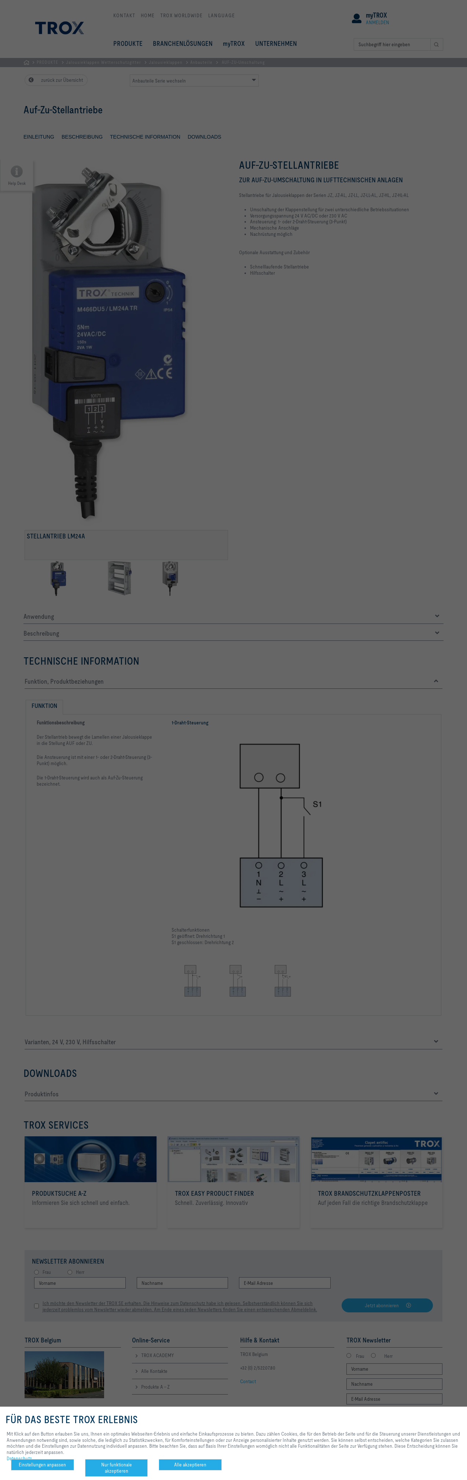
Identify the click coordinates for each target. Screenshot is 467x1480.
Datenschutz (19, 1458)
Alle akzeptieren (190, 1465)
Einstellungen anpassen (42, 1465)
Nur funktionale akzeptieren (116, 1468)
